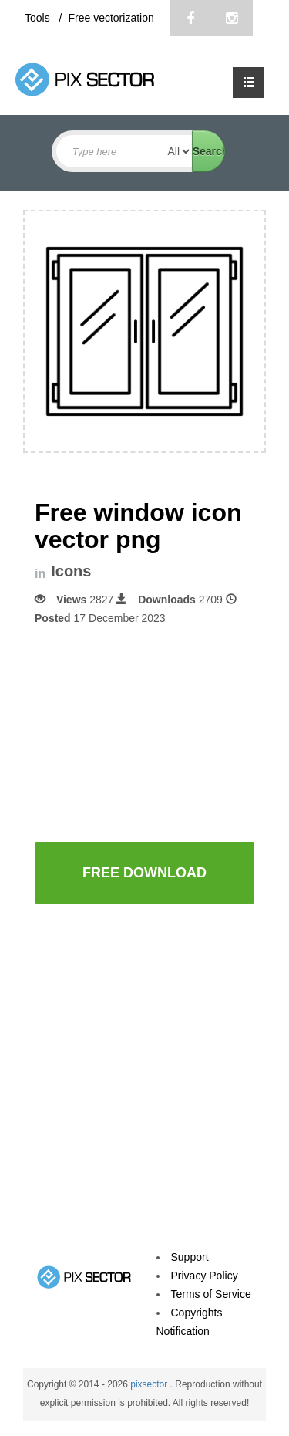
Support (190, 1257)
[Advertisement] (162, 732)
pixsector (150, 1384)
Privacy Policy (204, 1275)
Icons (71, 571)
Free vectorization (110, 18)
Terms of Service (211, 1294)
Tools (39, 18)
